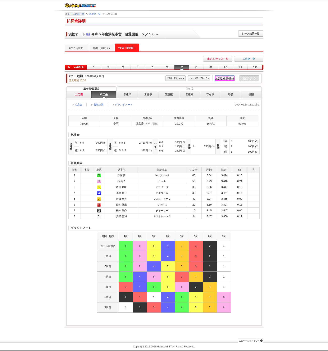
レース (199, 78)
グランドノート (124, 104)
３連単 (127, 94)
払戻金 (104, 94)
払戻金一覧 (95, 14)
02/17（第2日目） (102, 48)
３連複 (169, 94)
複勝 (251, 94)
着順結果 (99, 104)
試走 (175, 78)
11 (240, 67)
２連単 (148, 94)
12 (255, 67)
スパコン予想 (225, 78)
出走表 (78, 94)
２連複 (189, 94)
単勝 (230, 94)
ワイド (210, 94)
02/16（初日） (76, 48)
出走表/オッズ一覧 (217, 58)
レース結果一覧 (76, 14)
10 (225, 67)
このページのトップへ (250, 340)
